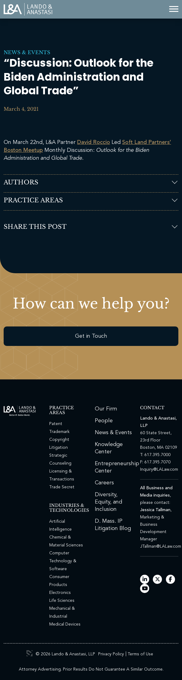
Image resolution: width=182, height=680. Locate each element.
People (104, 421)
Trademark (59, 432)
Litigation (58, 447)
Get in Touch (91, 336)
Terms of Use (140, 654)
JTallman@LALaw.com (160, 546)
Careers (104, 483)
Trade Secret (61, 487)
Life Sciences (61, 600)
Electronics (60, 593)
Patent (55, 424)
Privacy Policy (111, 654)
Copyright (59, 440)
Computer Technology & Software (62, 561)
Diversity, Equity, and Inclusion (108, 502)
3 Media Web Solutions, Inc (29, 653)
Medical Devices (65, 624)
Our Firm (106, 409)
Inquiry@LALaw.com (159, 469)
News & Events (27, 52)
